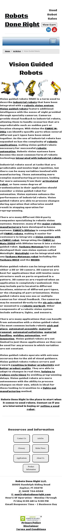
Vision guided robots (14, 108)
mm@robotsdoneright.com (33, 494)
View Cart (49, 24)
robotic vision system (39, 105)
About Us (40, 458)
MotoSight (22, 253)
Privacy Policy (31, 522)
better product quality (15, 368)
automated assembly (23, 329)
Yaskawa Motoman (31, 246)
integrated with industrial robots (38, 158)
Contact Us (21, 438)
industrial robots (25, 102)
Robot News (40, 448)
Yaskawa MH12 (9, 260)
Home (7, 51)
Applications (22, 458)
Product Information (31, 468)
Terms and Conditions (31, 529)
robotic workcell (33, 306)
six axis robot (52, 302)
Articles (17, 51)
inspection (7, 338)
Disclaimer (31, 526)
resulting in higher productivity (32, 365)
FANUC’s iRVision (24, 230)
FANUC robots (13, 233)
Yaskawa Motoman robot (21, 256)
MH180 (35, 260)
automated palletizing (28, 332)
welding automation (26, 335)
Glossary (21, 448)
